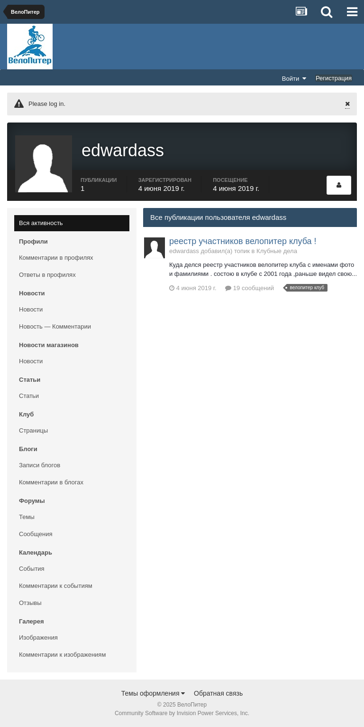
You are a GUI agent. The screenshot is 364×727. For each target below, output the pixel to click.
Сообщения (36, 534)
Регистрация (334, 78)
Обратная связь (218, 693)
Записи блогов (39, 465)
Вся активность (41, 223)
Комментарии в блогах (51, 482)
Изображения (38, 637)
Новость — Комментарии (55, 326)
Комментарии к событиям (55, 585)
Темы (27, 516)
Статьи (29, 395)
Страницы (33, 430)
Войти (294, 78)
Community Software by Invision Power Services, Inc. (182, 713)
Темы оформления (153, 693)
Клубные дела (276, 251)
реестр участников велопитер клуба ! (243, 241)
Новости (31, 309)
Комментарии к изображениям (62, 654)
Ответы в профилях (47, 274)
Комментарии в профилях (56, 257)
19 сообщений (249, 288)
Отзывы (30, 602)
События (32, 568)
